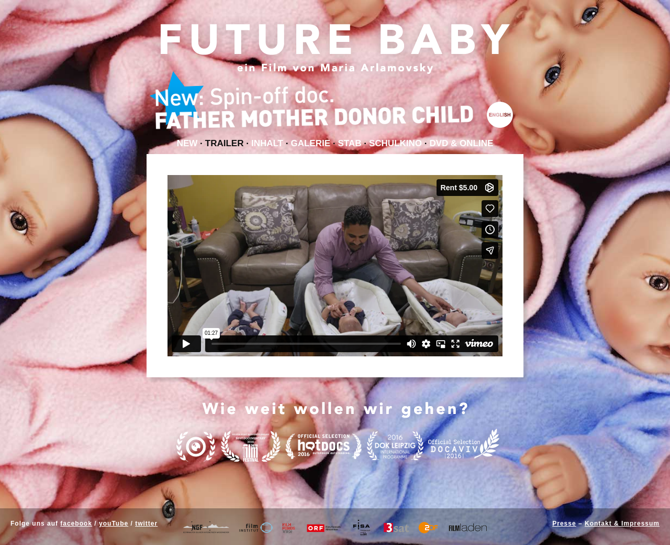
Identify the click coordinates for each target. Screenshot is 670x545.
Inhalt (267, 143)
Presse (564, 523)
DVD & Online (462, 143)
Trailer (224, 143)
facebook (76, 523)
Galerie (310, 143)
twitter (146, 523)
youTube (113, 523)
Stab (349, 143)
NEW (187, 143)
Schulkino (395, 143)
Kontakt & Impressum (622, 523)
